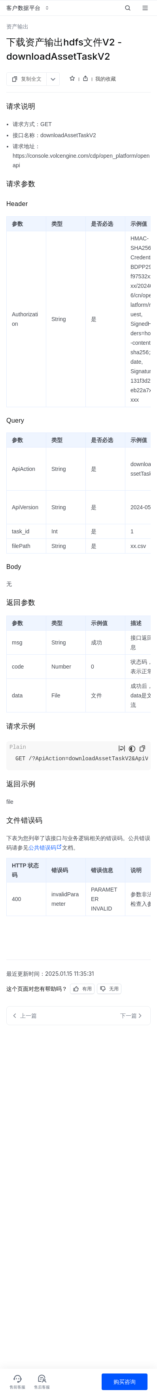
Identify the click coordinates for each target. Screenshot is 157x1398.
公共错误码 (45, 847)
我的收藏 (105, 79)
